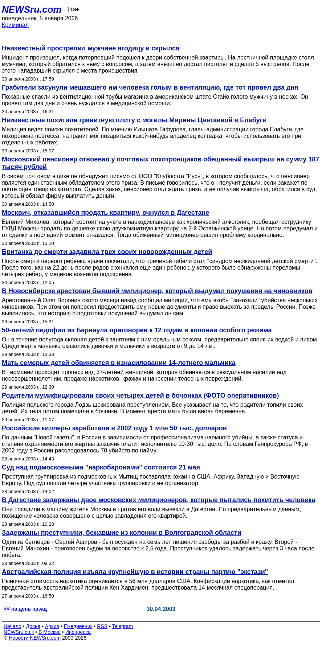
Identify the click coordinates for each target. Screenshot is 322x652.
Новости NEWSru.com (35, 638)
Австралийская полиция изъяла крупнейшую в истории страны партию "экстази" (135, 571)
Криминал (15, 25)
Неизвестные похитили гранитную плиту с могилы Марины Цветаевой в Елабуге (134, 120)
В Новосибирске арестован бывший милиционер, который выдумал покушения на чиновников (157, 291)
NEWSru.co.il (19, 632)
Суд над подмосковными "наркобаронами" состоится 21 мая (101, 467)
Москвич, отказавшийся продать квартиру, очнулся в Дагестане (105, 212)
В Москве (49, 632)
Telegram (122, 626)
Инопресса (78, 632)
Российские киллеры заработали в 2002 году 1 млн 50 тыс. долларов (114, 428)
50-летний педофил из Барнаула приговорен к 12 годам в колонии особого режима (137, 330)
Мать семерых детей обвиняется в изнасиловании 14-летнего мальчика (119, 362)
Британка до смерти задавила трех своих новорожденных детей (107, 251)
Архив (52, 626)
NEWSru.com (32, 9)
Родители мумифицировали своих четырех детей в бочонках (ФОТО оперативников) (140, 395)
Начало (12, 626)
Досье (33, 626)
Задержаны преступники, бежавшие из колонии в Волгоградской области (121, 532)
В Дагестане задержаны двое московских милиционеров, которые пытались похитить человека (158, 500)
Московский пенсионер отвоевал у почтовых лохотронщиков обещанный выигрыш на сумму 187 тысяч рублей (160, 163)
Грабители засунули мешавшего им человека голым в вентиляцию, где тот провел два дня (150, 87)
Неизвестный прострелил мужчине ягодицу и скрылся (90, 48)
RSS (102, 626)
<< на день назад (25, 609)
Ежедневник (78, 626)
